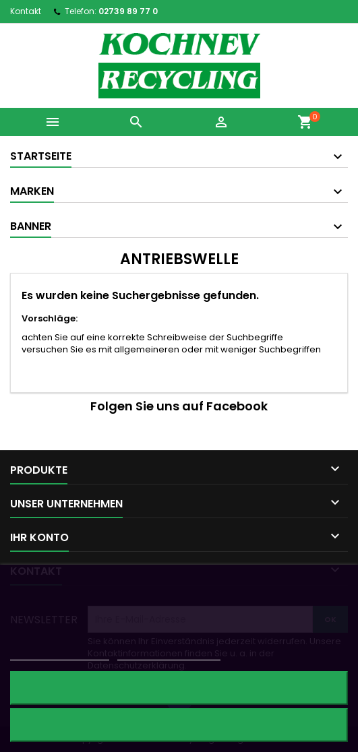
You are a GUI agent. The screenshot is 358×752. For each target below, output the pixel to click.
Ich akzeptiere (179, 724)
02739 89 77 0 (128, 11)
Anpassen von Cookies (168, 654)
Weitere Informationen (59, 654)
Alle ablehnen (179, 687)
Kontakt (25, 11)
